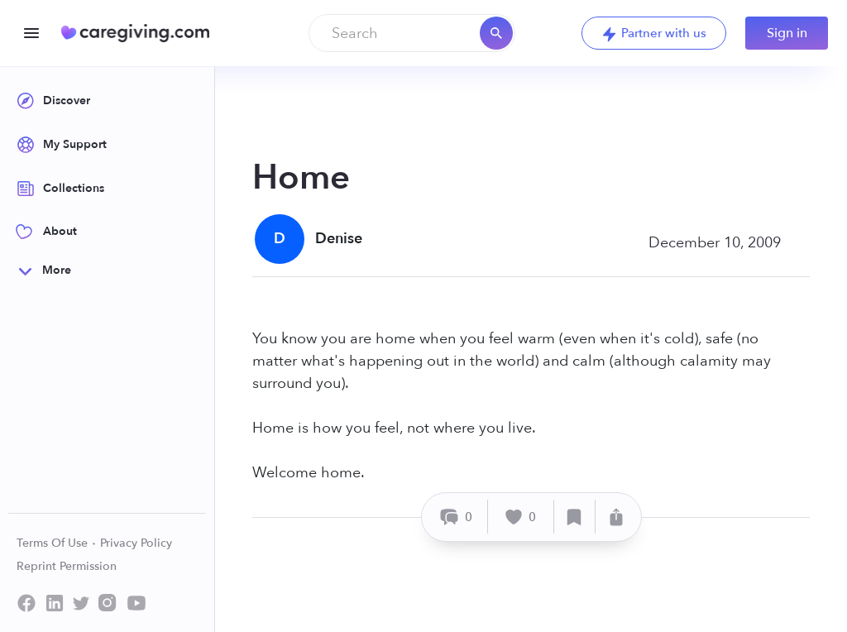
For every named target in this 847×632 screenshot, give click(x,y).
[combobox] (412, 33)
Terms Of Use (57, 543)
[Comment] (457, 517)
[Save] (575, 517)
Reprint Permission (67, 566)
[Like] (521, 517)
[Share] (616, 517)
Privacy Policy (136, 543)
